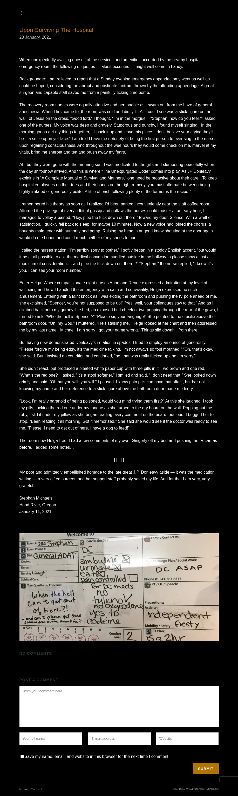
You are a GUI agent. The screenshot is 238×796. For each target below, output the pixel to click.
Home (23, 789)
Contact (36, 789)
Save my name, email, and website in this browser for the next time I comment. (97, 756)
